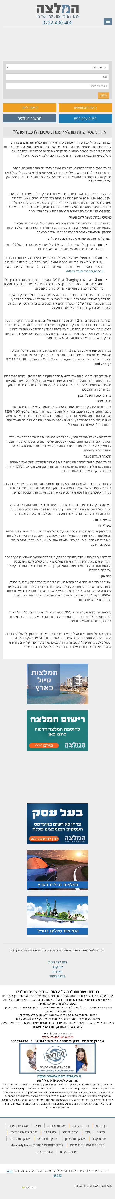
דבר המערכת (80, 1125)
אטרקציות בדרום (20, 1138)
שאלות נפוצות (57, 1125)
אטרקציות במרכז (47, 1138)
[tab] (57, 36)
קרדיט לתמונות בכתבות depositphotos (37, 1145)
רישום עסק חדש (85, 118)
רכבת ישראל (70, 1132)
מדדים (101, 1132)
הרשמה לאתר (29, 108)
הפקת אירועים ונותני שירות (87, 1145)
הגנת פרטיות (45, 1152)
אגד (87, 1132)
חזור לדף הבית (57, 962)
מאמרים (57, 971)
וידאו (38, 1125)
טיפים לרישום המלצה (23, 1132)
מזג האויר (50, 1132)
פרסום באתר (57, 976)
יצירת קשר (99, 1138)
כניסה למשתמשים (85, 108)
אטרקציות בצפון (75, 1138)
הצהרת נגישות (69, 1152)
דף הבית (101, 1125)
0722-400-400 (57, 22)
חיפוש (103, 95)
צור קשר (57, 967)
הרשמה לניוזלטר (29, 118)
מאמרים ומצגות (18, 1125)
